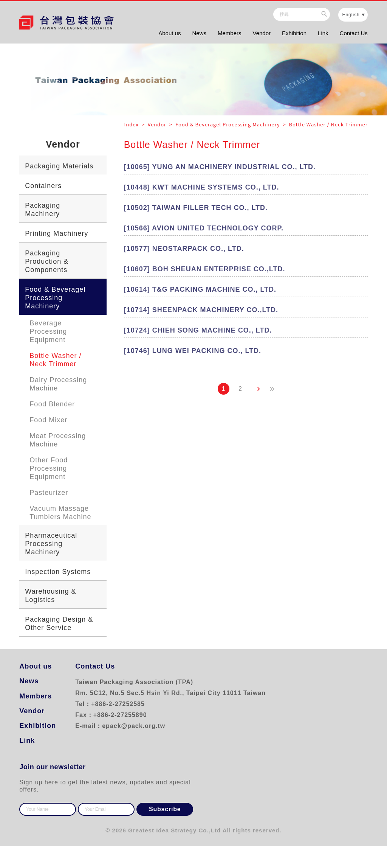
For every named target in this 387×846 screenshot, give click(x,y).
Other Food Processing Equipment (48, 468)
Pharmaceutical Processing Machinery (51, 544)
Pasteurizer (48, 492)
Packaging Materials (59, 166)
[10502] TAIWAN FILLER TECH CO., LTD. (196, 208)
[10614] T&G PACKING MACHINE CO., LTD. (200, 289)
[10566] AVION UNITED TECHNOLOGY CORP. (203, 228)
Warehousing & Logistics (50, 595)
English (350, 14)
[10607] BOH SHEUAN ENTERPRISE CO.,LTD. (204, 269)
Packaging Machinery (42, 210)
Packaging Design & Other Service (59, 623)
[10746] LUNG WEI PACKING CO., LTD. (192, 351)
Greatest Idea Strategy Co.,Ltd (174, 830)
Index (132, 124)
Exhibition (294, 33)
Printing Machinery (56, 233)
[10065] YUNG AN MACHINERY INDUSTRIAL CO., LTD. (220, 167)
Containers (43, 186)
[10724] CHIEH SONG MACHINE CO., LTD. (198, 330)
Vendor (261, 33)
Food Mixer (48, 420)
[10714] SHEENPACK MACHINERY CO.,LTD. (201, 310)
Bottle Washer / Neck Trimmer (55, 360)
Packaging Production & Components (46, 261)
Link (323, 33)
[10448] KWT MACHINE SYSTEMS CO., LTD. (201, 187)
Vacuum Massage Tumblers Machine (60, 513)
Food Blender (52, 404)
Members (229, 33)
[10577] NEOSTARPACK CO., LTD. (184, 248)
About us (169, 33)
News (199, 33)
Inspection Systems (58, 571)
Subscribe (165, 809)
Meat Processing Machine (57, 440)
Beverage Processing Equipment (48, 331)
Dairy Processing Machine (58, 384)
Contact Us (354, 33)
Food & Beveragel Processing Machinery (55, 298)
